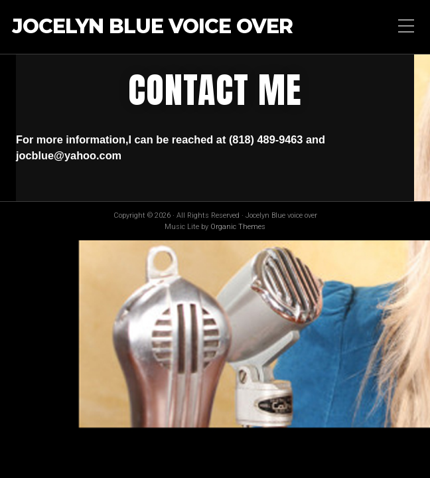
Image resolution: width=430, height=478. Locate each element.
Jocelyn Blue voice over (152, 27)
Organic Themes (237, 226)
